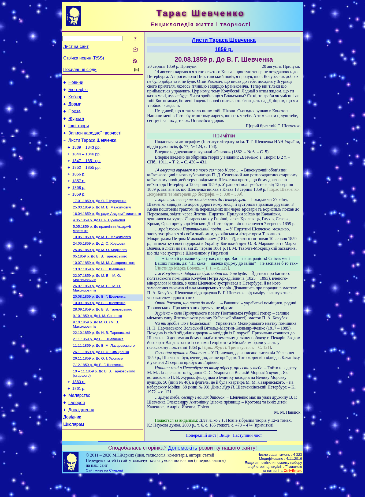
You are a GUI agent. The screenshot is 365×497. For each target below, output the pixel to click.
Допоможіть (182, 469)
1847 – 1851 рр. (86, 170)
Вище (224, 435)
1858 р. (78, 200)
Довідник (72, 449)
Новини (75, 83)
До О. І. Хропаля (98, 384)
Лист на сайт (76, 46)
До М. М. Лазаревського (104, 282)
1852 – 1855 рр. (86, 178)
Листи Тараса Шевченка (92, 147)
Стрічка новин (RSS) (83, 58)
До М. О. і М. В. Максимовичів (96, 347)
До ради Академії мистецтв (107, 229)
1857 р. (78, 193)
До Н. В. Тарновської (101, 356)
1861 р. (78, 417)
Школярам (73, 457)
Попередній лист (201, 435)
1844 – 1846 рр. (86, 163)
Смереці (116, 492)
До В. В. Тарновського (100, 275)
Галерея (76, 433)
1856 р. (78, 185)
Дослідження (81, 441)
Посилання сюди (79, 69)
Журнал (76, 123)
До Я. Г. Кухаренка (99, 215)
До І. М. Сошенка (97, 339)
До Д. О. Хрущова (99, 261)
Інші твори (78, 131)
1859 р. (78, 208)
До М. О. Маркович (100, 268)
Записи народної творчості (94, 139)
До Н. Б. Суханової (99, 236)
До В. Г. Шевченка (99, 289)
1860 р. (78, 410)
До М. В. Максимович (102, 222)
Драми (74, 107)
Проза (74, 115)
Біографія (78, 91)
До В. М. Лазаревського (104, 370)
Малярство (79, 425)
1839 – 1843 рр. (86, 155)
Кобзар (75, 99)
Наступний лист (247, 435)
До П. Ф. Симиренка (101, 377)
